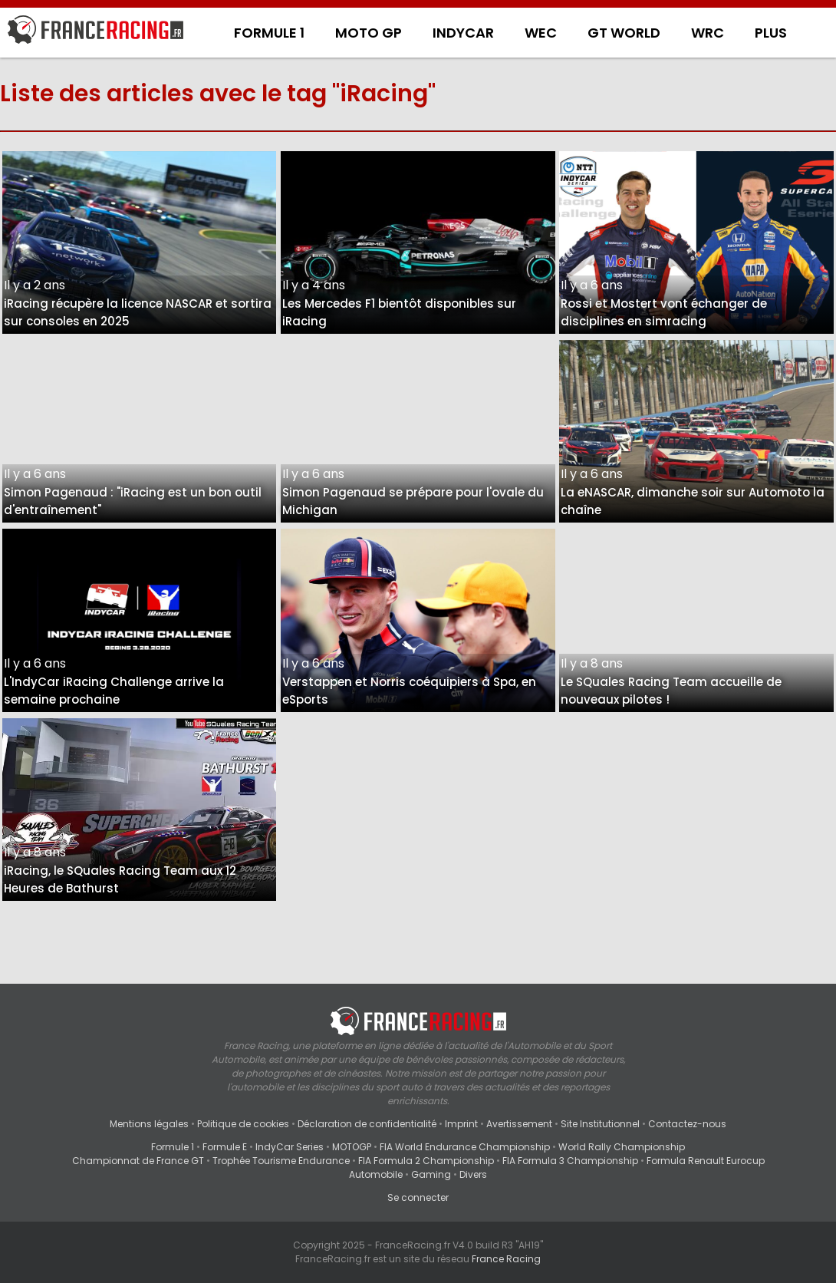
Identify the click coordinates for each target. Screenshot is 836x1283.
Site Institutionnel (600, 1123)
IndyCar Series (289, 1146)
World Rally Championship (621, 1146)
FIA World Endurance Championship (465, 1146)
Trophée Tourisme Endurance (281, 1160)
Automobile (376, 1174)
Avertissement (519, 1123)
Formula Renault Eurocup (706, 1160)
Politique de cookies (243, 1123)
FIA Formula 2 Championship (426, 1160)
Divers (473, 1174)
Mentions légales (149, 1123)
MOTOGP (351, 1146)
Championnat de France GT (138, 1160)
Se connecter (418, 1197)
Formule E (224, 1146)
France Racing (506, 1258)
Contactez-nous (687, 1123)
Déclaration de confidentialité (367, 1123)
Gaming (431, 1174)
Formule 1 (172, 1146)
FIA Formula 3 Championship (570, 1160)
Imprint (461, 1123)
